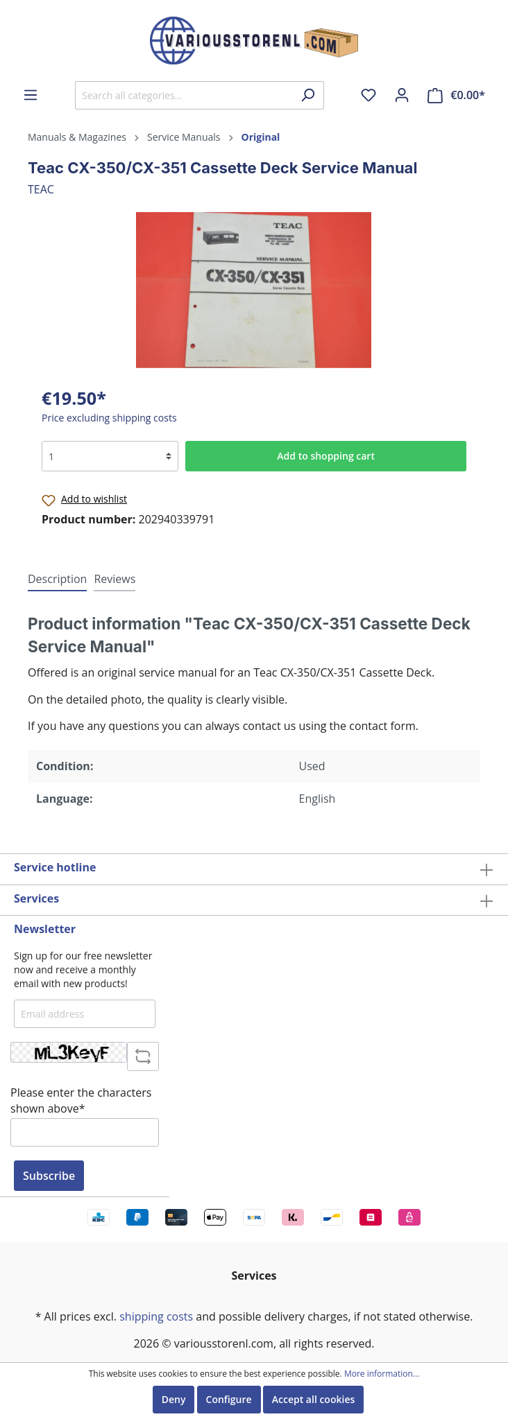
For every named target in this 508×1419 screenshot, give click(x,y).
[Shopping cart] (456, 95)
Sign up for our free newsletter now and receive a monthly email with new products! (83, 969)
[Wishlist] (368, 95)
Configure (229, 1399)
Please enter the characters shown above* (80, 1100)
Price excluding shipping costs (109, 417)
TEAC (41, 189)
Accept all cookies (313, 1399)
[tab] (57, 578)
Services (36, 898)
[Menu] (30, 95)
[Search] (307, 95)
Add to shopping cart (326, 455)
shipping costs (156, 1316)
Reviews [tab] (114, 578)
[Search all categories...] (183, 95)
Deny (174, 1399)
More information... (381, 1373)
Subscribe (49, 1175)
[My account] (401, 95)
